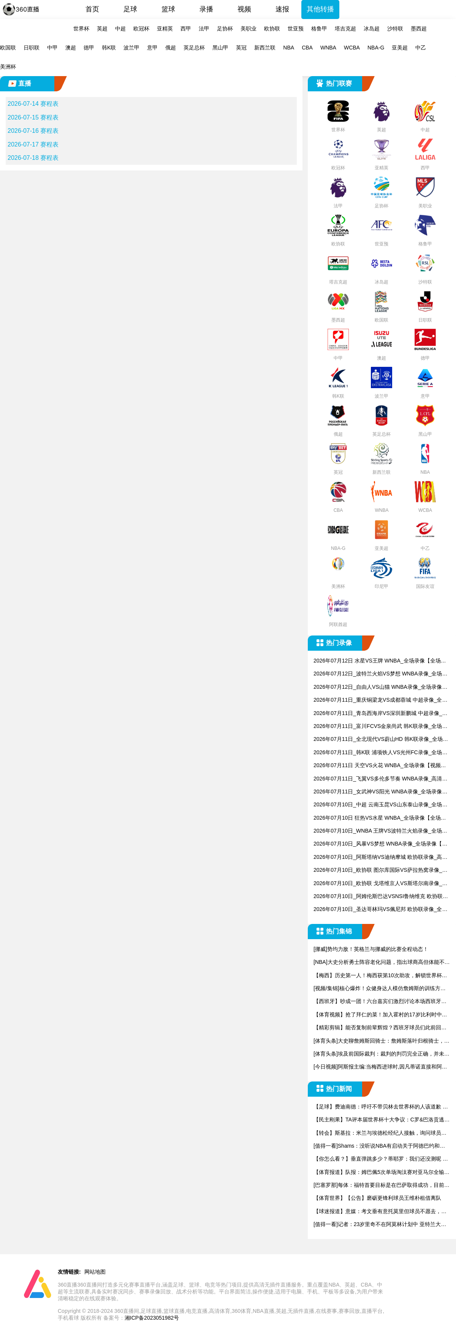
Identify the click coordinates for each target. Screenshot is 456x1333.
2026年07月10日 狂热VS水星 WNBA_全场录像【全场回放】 (380, 818)
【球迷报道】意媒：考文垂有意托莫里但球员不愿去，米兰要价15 (380, 1211)
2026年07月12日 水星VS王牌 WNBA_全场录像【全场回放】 (380, 661)
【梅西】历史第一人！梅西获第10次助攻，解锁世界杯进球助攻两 (380, 975)
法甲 (204, 28)
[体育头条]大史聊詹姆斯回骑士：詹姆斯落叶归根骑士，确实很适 (382, 1041)
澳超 (70, 48)
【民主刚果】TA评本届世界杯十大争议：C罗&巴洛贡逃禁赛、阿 (382, 1120)
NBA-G (375, 48)
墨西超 (419, 28)
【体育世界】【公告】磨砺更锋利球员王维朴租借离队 (377, 1198)
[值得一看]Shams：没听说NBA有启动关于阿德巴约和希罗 (379, 1146)
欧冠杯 (141, 28)
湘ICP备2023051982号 (152, 1318)
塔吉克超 (345, 28)
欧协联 (272, 28)
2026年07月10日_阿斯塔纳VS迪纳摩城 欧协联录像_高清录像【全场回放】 (380, 857)
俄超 (170, 48)
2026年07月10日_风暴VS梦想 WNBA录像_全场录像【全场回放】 (380, 844)
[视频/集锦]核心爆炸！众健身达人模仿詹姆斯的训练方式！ (377, 988)
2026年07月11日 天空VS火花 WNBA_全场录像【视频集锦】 (380, 765)
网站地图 (95, 1272)
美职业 (248, 28)
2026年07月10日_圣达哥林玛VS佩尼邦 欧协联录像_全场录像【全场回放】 (380, 909)
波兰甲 (131, 48)
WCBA (352, 48)
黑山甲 (220, 48)
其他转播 (320, 9)
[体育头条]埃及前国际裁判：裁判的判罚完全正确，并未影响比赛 (382, 1054)
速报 (282, 9)
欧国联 (8, 48)
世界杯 (81, 28)
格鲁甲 (319, 28)
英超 (102, 28)
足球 (130, 9)
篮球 (168, 9)
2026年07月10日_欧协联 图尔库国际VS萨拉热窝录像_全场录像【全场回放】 (380, 870)
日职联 (32, 48)
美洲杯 (8, 67)
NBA (288, 48)
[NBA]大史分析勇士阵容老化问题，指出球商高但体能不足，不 (379, 962)
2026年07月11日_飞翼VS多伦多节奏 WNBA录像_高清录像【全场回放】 (380, 779)
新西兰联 (265, 48)
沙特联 (395, 28)
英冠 (241, 48)
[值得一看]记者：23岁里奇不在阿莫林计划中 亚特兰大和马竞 (380, 1224)
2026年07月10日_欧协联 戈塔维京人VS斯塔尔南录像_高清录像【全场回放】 (380, 883)
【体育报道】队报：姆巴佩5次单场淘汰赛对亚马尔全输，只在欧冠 (382, 1172)
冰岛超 (372, 28)
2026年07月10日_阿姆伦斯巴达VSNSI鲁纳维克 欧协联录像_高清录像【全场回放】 (381, 896)
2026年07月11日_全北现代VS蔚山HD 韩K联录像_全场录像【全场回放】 (381, 739)
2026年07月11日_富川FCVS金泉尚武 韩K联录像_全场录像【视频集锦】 (380, 726)
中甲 (52, 48)
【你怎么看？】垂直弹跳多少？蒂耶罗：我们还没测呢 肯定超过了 (381, 1159)
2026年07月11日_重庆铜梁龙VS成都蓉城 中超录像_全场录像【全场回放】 (380, 700)
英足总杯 (194, 48)
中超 (120, 28)
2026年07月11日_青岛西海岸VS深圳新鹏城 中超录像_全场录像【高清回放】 (380, 713)
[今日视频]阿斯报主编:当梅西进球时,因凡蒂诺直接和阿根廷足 (380, 1067)
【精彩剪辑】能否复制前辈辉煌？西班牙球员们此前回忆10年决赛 (382, 1028)
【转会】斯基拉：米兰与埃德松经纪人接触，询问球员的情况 (380, 1133)
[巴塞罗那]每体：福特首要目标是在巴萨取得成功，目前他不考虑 (382, 1185)
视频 (244, 9)
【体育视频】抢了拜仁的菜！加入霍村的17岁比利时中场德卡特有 (380, 1015)
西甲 (185, 28)
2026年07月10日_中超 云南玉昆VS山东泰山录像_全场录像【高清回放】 (380, 805)
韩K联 (109, 48)
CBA (307, 48)
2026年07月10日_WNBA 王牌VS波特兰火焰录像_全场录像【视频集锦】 (380, 831)
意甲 (152, 48)
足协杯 (225, 28)
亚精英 (165, 28)
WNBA (328, 48)
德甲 (89, 48)
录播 (206, 9)
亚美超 (400, 48)
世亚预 (296, 28)
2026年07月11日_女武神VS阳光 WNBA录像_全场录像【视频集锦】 (378, 792)
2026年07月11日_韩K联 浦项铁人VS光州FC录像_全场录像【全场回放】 (380, 752)
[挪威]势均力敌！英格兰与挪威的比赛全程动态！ (371, 949)
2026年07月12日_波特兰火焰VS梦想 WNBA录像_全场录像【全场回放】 (380, 674)
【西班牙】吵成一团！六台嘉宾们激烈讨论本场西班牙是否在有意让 (380, 1001)
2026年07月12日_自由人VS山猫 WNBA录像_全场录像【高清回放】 (378, 687)
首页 (92, 9)
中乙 (420, 48)
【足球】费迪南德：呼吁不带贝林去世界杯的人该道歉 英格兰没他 (381, 1107)
